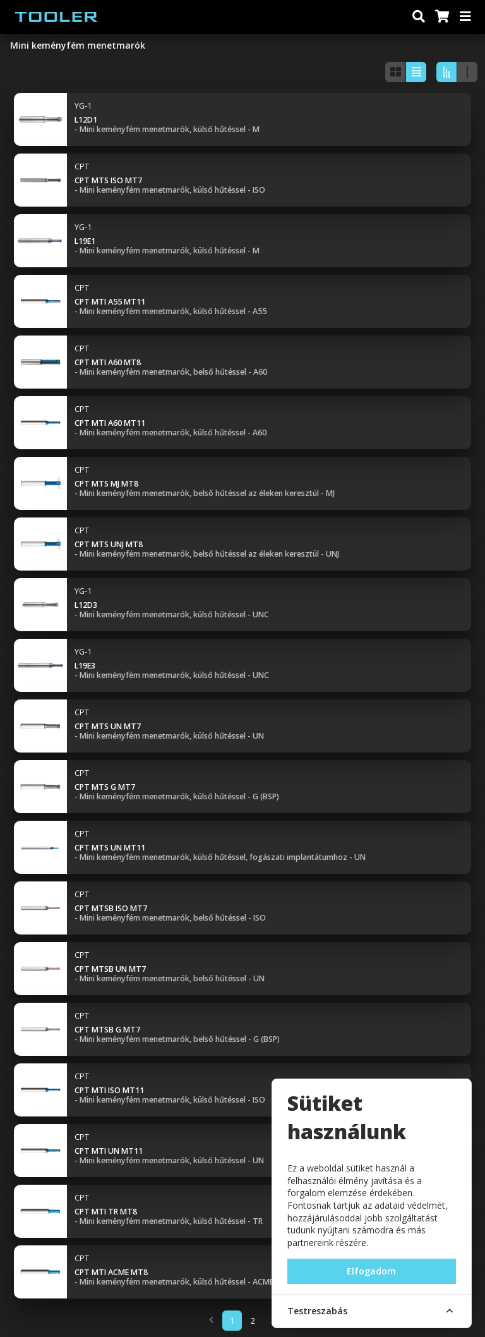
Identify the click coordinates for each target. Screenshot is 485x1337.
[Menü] (466, 17)
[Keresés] (418, 17)
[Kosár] (441, 17)
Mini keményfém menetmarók (77, 45)
